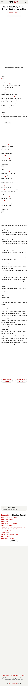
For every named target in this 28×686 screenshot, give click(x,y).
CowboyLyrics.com (13, 683)
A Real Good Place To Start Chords (10, 529)
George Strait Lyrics (14, 16)
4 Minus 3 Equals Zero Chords (9, 517)
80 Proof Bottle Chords (7, 519)
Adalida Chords (5, 532)
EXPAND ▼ (14, 540)
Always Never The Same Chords (9, 538)
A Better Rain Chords (6, 521)
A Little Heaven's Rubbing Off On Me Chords (13, 527)
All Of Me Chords (5, 536)
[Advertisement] (14, 51)
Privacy (23, 675)
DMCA (18, 675)
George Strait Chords (14, 12)
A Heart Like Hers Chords (8, 525)
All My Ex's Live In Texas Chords (9, 534)
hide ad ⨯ (7, 122)
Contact (13, 675)
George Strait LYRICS (21, 380)
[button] (2, 2)
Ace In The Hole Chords (7, 530)
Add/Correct (6, 675)
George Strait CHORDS (7, 380)
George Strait (6, 515)
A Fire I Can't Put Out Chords (9, 523)
